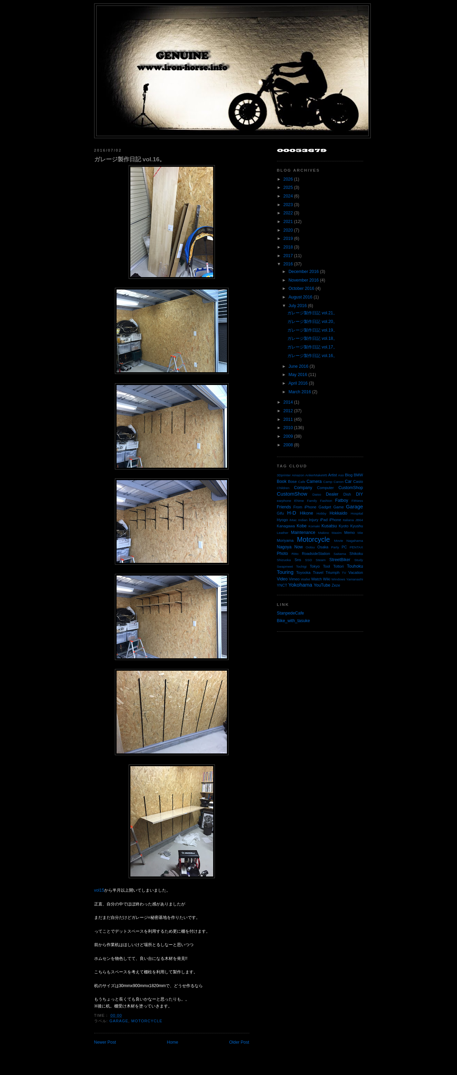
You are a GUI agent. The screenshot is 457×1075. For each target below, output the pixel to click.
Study (358, 560)
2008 (288, 445)
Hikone (306, 513)
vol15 (99, 890)
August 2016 (300, 297)
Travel (318, 572)
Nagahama (354, 540)
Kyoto (343, 526)
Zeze (335, 585)
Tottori (338, 566)
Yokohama (300, 585)
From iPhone (304, 507)
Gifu (280, 513)
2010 (288, 427)
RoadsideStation (316, 553)
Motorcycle (146, 1021)
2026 (288, 179)
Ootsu (310, 547)
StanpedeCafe (290, 613)
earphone (284, 501)
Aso (341, 475)
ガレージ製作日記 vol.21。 (312, 313)
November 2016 (303, 280)
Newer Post (105, 1042)
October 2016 (301, 288)
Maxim (336, 533)
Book (282, 481)
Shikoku (356, 553)
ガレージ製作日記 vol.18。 (312, 338)
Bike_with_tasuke (293, 620)
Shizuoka (284, 560)
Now (298, 547)
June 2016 (298, 366)
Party (335, 547)
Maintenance (303, 532)
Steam (321, 560)
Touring (285, 572)
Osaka (322, 547)
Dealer (332, 494)
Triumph (332, 572)
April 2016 (298, 383)
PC (344, 547)
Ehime (299, 501)
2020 (288, 230)
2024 (288, 196)
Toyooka (303, 572)
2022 (288, 213)
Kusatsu (329, 526)
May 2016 (297, 374)
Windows (338, 579)
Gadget (325, 507)
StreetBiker (339, 559)
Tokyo (315, 566)
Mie (360, 533)
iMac (293, 520)
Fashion (326, 501)
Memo (349, 532)
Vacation (355, 572)
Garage (118, 1021)
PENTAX (356, 547)
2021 (288, 221)
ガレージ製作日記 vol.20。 (312, 321)
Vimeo (294, 579)
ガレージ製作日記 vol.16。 (130, 159)
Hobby (322, 513)
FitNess (357, 501)
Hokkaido (338, 513)
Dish (347, 494)
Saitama (340, 554)
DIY (359, 494)
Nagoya (284, 547)
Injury (313, 520)
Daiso (316, 494)
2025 (288, 187)
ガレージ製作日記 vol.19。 (312, 330)
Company (303, 487)
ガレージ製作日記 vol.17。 (312, 347)
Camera (314, 481)
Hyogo (282, 520)
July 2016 (297, 305)
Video (282, 579)
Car (348, 481)
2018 (288, 247)
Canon (339, 482)
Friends (284, 507)
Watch (316, 579)
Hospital (357, 513)
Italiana (348, 520)
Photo (282, 553)
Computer (325, 488)
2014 (288, 402)
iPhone (335, 520)
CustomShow (292, 494)
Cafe (301, 482)
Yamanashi (354, 579)
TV (344, 573)
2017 (288, 255)
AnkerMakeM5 (316, 475)
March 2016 (299, 391)
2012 (288, 410)
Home (172, 1042)
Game (338, 507)
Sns (298, 560)
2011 (288, 419)
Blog (348, 475)
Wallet (305, 579)
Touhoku (355, 566)
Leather (283, 533)
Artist (332, 475)
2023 (288, 204)
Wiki (326, 579)
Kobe (302, 526)
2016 (288, 264)
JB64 (359, 520)
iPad (324, 520)
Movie (338, 540)
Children (283, 488)
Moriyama (285, 540)
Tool (326, 566)
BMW (358, 475)
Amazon (298, 475)
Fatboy (341, 500)
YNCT (282, 585)
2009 (288, 436)
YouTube (322, 585)
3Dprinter (284, 475)
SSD (308, 560)
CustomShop (350, 487)
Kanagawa (286, 526)
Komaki (314, 526)
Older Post (239, 1042)
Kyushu (356, 526)
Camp (327, 482)
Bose (292, 481)
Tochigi (301, 566)
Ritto (294, 554)
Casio (358, 481)
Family (312, 501)
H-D (291, 513)
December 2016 (303, 271)
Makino (323, 533)
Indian (303, 520)
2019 (288, 238)
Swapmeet (285, 566)
